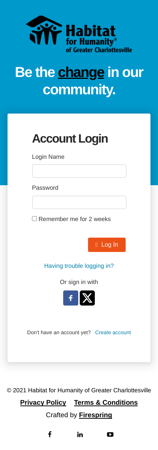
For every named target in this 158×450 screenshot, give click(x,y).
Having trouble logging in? (79, 266)
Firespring (95, 415)
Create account (113, 332)
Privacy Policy (43, 402)
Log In (107, 244)
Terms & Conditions (106, 402)
